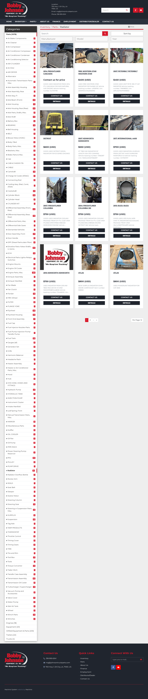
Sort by (127, 33)
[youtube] (140, 10)
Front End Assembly (16, 319)
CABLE (10, 167)
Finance (56, 22)
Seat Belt (11, 487)
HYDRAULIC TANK (15, 394)
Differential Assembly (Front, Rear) (19, 209)
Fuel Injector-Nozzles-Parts (19, 327)
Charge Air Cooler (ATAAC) (18, 176)
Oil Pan (10, 439)
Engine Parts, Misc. (15, 273)
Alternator (12, 76)
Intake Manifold (14, 407)
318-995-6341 (61, 14)
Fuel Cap (11, 323)
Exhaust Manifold (15, 281)
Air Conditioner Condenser (19, 55)
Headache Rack (14, 359)
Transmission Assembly (17, 578)
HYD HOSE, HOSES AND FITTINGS (17, 384)
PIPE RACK (12, 447)
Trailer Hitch (12, 570)
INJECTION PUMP (15, 398)
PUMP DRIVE (13, 466)
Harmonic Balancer (15, 355)
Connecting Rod (14, 180)
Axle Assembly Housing (17, 87)
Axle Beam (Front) (15, 100)
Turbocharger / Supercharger (20, 587)
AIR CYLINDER (14, 64)
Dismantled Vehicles (16, 230)
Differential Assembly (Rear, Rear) (19, 216)
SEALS (10, 483)
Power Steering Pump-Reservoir (17, 452)
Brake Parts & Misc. (15, 155)
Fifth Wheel (12, 298)
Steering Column (15, 500)
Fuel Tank (12, 338)
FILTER (10, 302)
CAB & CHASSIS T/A (15, 163)
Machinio (29, 689)
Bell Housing (13, 129)
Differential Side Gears (17, 225)
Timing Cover (13, 540)
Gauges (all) (12, 343)
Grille (10, 351)
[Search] (114, 10)
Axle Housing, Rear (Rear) (18, 108)
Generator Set (13, 347)
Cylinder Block (14, 195)
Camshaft (12, 172)
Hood (10, 375)
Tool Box (11, 557)
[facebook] (135, 10)
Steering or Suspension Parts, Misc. (20, 510)
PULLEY (11, 462)
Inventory (20, 22)
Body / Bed (12, 142)
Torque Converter (15, 566)
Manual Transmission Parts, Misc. (19, 416)
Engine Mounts (14, 264)
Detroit (47, 138)
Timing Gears (13, 545)
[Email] (127, 659)
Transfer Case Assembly (17, 574)
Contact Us (108, 22)
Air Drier (11, 68)
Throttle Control (14, 536)
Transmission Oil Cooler (17, 583)
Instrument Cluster (16, 402)
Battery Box (12, 121)
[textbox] (50, 38)
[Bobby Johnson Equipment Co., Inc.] (16, 659)
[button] (20, 21)
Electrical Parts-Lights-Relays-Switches (20, 258)
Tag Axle (11, 524)
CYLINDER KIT (13, 204)
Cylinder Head (13, 199)
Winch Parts (13, 615)
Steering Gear (13, 504)
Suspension (12, 519)
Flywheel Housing (15, 315)
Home (9, 22)
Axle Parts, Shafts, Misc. (17, 113)
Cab (9, 159)
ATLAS (81, 273)
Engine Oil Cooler (15, 268)
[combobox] (56, 39)
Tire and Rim (13, 553)
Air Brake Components (17, 38)
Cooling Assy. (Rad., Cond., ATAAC (18, 185)
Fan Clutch (12, 289)
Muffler (11, 430)
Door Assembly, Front (16, 234)
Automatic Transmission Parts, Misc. (20, 82)
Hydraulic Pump (14, 390)
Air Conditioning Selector (18, 59)
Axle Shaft (12, 117)
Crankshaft (12, 191)
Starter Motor (13, 496)
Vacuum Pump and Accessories (16, 592)
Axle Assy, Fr (12, 96)
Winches (11, 619)
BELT (10, 134)
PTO (9, 458)
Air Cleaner (12, 43)
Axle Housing (13, 104)
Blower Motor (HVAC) (16, 138)
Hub (9, 379)
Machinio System (11, 689)
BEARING (12, 125)
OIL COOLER (13, 434)
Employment (70, 22)
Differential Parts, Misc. (17, 221)
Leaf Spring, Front (15, 411)
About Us (44, 22)
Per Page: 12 (137, 320)
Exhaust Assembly (15, 277)
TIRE (10, 549)
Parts (33, 22)
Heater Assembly (15, 364)
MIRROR (11, 422)
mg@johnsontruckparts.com (66, 11)
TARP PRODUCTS (15, 528)
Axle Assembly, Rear (16, 91)
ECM (10, 253)
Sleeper (11, 492)
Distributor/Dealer (89, 22)
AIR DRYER (12, 72)
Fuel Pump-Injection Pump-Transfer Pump (19, 333)
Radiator (11, 471)
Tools (10, 562)
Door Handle (13, 238)
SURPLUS (12, 515)
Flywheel (11, 311)
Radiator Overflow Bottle (18, 475)
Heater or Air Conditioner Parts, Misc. (18, 369)
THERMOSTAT (13, 532)
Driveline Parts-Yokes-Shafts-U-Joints (19, 248)
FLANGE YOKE (14, 306)
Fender (11, 294)
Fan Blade (12, 285)
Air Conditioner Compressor (19, 51)
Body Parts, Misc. (14, 146)
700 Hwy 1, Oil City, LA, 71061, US (58, 667)
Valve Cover (12, 598)
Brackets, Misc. (14, 151)
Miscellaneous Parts (16, 426)
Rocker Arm (12, 479)
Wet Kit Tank (13, 606)
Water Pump (13, 602)
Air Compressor (14, 47)
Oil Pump (11, 443)
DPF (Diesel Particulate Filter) (20, 242)
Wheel (10, 610)
